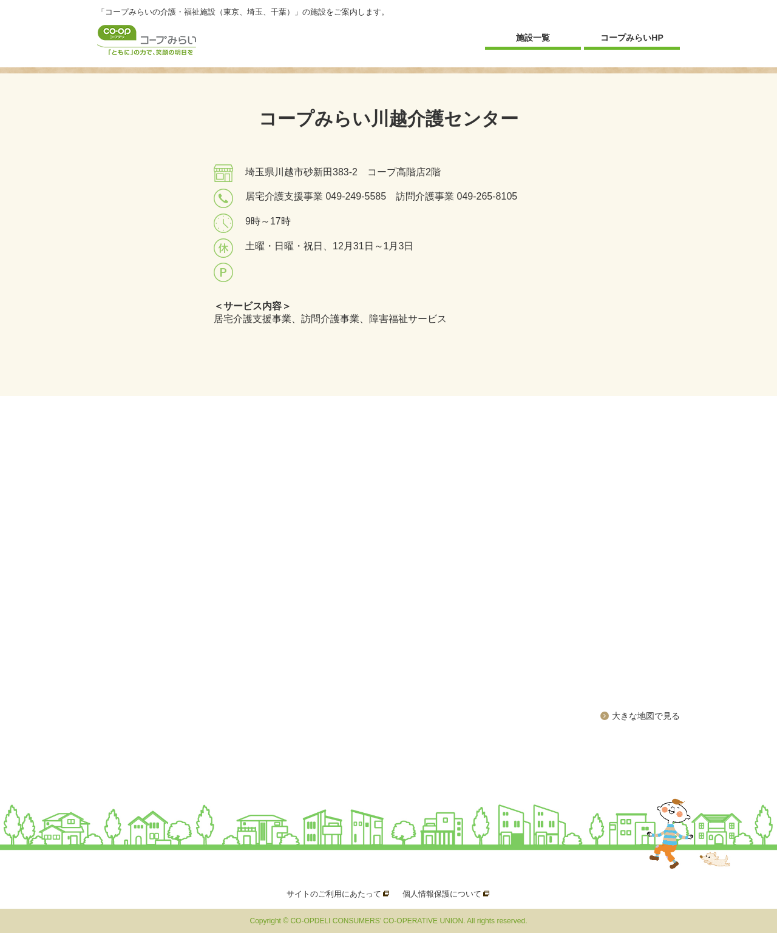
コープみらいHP (631, 37)
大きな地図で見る (646, 716)
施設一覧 (533, 37)
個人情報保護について (441, 893)
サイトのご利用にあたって (334, 893)
